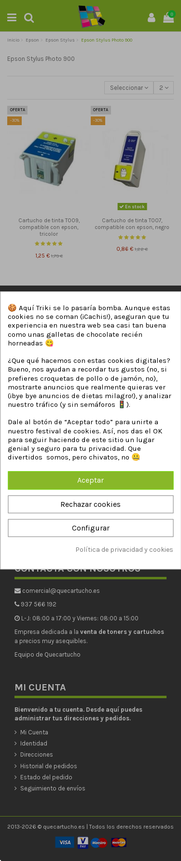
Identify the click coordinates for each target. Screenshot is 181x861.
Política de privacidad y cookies (124, 549)
